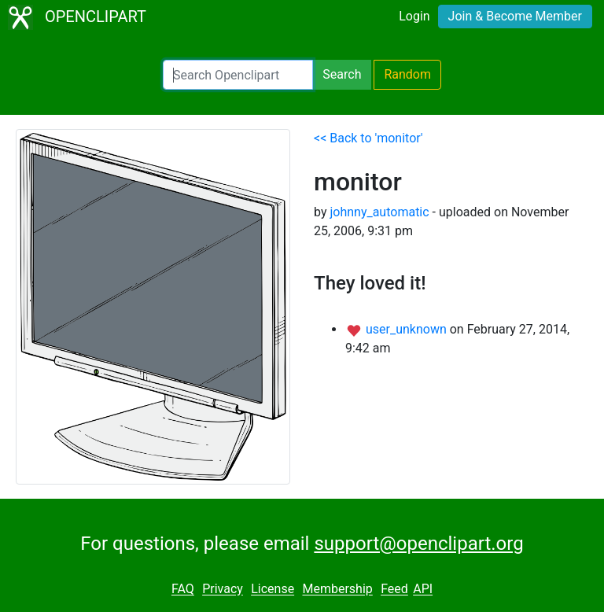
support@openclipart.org (418, 544)
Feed (394, 589)
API (423, 589)
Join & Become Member (515, 16)
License (272, 589)
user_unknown (408, 329)
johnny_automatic (379, 212)
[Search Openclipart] (238, 75)
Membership (337, 589)
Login (414, 16)
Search (341, 74)
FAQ (182, 589)
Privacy (222, 589)
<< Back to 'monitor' (368, 138)
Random (407, 74)
